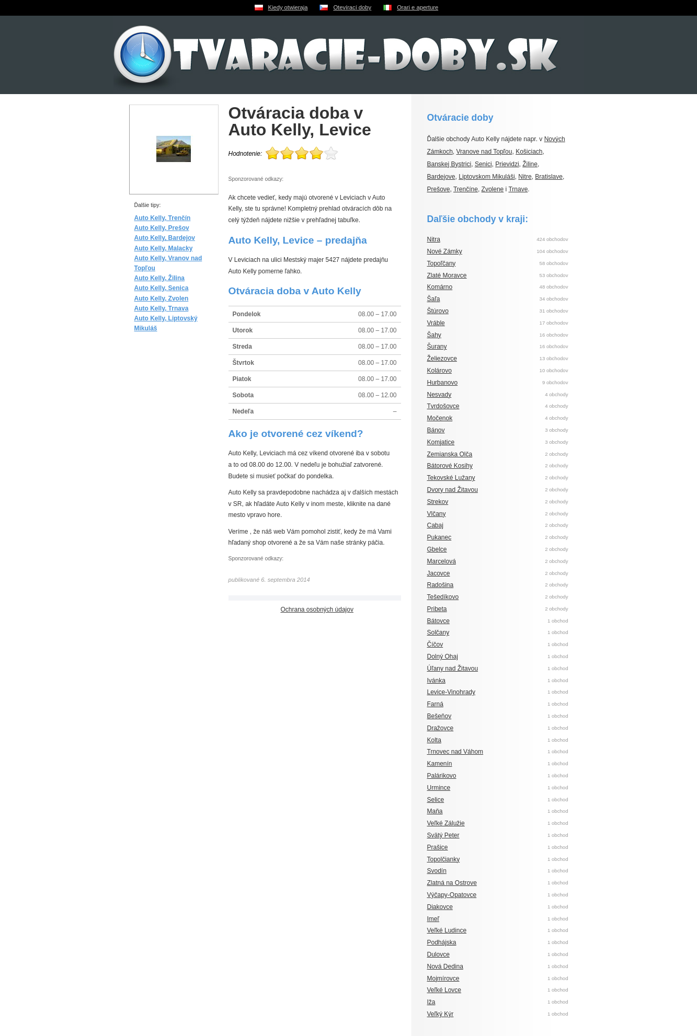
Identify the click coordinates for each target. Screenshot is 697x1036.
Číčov (435, 644)
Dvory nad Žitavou (452, 489)
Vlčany (436, 513)
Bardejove (441, 176)
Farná (435, 704)
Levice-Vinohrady (451, 692)
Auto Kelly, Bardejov (164, 237)
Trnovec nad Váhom (455, 751)
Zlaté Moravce (447, 275)
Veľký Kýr (440, 1014)
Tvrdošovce (443, 406)
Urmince (439, 787)
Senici (483, 164)
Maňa (435, 811)
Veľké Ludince (447, 930)
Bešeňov (439, 716)
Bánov (436, 430)
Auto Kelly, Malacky (163, 248)
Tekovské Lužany (451, 477)
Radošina (440, 585)
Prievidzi (507, 164)
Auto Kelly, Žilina (159, 278)
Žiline (530, 164)
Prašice (437, 847)
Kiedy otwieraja (288, 7)
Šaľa (433, 299)
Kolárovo (439, 370)
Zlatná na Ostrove (452, 883)
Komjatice (441, 442)
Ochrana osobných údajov (317, 609)
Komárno (440, 287)
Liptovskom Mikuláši (487, 176)
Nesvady (439, 394)
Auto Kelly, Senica (161, 288)
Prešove (438, 189)
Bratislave (549, 176)
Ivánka (436, 680)
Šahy (434, 335)
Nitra (433, 239)
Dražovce (440, 728)
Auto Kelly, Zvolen (161, 298)
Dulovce (438, 954)
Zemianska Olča (450, 454)
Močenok (440, 418)
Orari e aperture (417, 7)
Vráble (436, 323)
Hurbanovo (442, 382)
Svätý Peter (443, 835)
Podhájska (441, 942)
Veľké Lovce (444, 990)
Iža (431, 1002)
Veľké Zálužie (446, 823)
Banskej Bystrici (449, 164)
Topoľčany (441, 263)
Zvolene (493, 189)
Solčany (438, 632)
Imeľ (433, 919)
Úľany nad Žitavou (452, 668)
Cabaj (435, 525)
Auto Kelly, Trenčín (162, 218)
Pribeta (437, 609)
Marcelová (441, 561)
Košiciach (529, 151)
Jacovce (438, 573)
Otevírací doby (352, 7)
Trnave (518, 189)
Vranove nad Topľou (484, 151)
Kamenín (439, 763)
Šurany (437, 346)
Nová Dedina (445, 966)
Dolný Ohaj (442, 656)
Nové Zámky (444, 251)
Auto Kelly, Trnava (161, 308)
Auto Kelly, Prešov (161, 228)
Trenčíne (465, 189)
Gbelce (437, 549)
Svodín (437, 870)
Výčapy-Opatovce (452, 895)
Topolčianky (443, 859)
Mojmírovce (443, 978)
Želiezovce (442, 358)
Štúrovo (438, 311)
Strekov (438, 501)
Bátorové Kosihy (450, 465)
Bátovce (438, 621)
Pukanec (439, 537)
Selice (435, 799)
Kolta (434, 740)
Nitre (524, 176)
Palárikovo (441, 775)
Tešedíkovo (443, 597)
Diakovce (440, 907)
